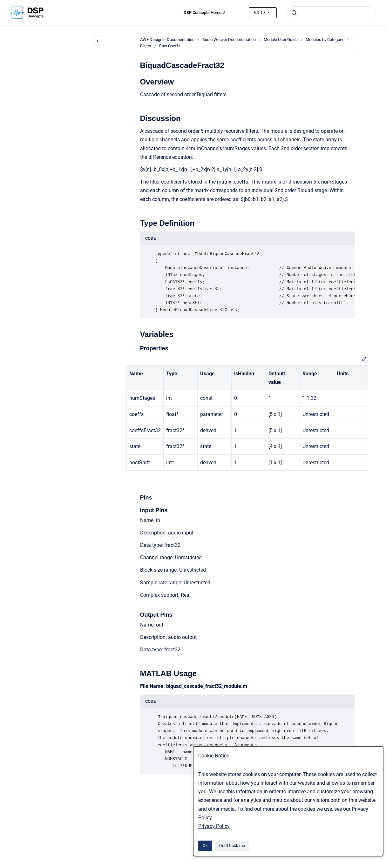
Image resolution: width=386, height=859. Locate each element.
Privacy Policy (214, 826)
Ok (205, 845)
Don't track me (232, 845)
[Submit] (294, 13)
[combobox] (331, 13)
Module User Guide (281, 39)
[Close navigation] (98, 41)
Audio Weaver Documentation (229, 39)
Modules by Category (324, 39)
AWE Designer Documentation (167, 39)
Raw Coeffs (169, 46)
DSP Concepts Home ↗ (205, 12)
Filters (145, 46)
